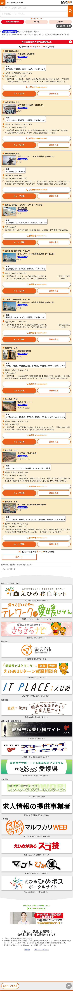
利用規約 (27, 950)
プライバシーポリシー (41, 950)
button (70, 41)
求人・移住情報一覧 (9, 569)
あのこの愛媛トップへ (14, 2)
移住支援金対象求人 (12, 22)
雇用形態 (36, 22)
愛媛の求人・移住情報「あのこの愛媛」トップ (16, 565)
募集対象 (60, 22)
